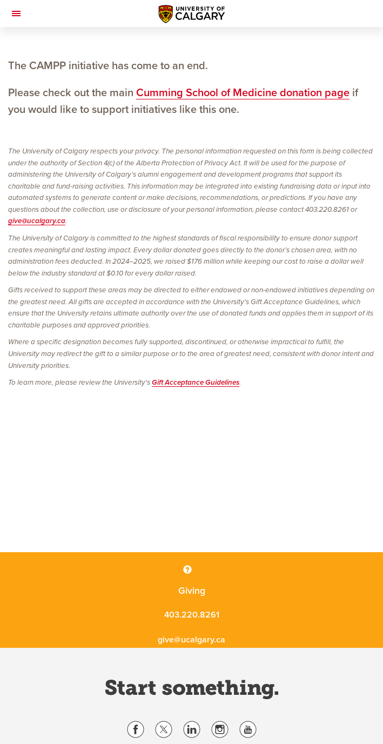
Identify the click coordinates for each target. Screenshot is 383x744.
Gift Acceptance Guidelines (195, 382)
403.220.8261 (191, 614)
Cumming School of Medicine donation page (243, 92)
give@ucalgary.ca (36, 221)
